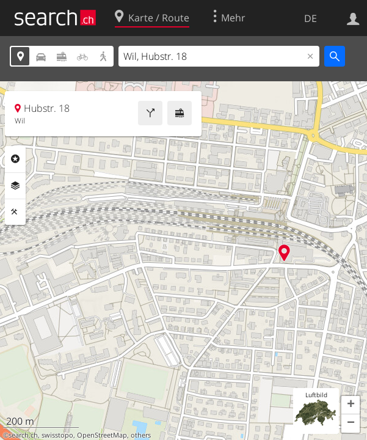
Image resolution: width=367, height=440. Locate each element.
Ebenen (15, 186)
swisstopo (57, 435)
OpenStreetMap (102, 435)
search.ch (23, 435)
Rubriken (15, 159)
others (141, 435)
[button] (350, 405)
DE (310, 18)
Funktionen (15, 212)
